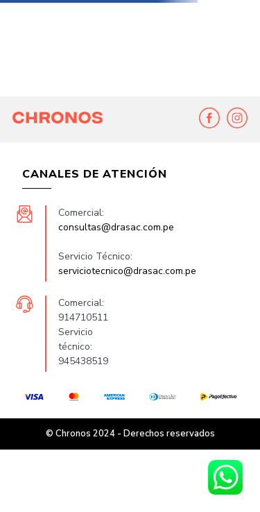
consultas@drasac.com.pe (116, 227)
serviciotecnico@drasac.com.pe (127, 271)
